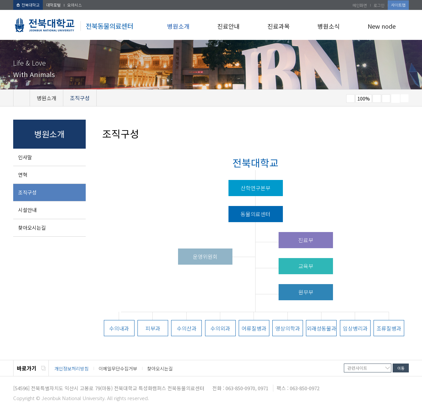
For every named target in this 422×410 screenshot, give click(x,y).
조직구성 (27, 192)
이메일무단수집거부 (118, 368)
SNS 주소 (404, 98)
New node (382, 26)
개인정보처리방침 (71, 368)
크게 (377, 98)
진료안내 (228, 26)
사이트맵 (398, 5)
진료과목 (278, 26)
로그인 (379, 5)
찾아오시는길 (32, 227)
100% (363, 98)
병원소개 (178, 26)
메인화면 (359, 5)
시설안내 (27, 209)
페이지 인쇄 (395, 98)
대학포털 (53, 5)
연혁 (22, 174)
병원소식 (328, 26)
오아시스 (74, 5)
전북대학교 (28, 5)
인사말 (25, 157)
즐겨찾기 (386, 98)
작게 (350, 98)
